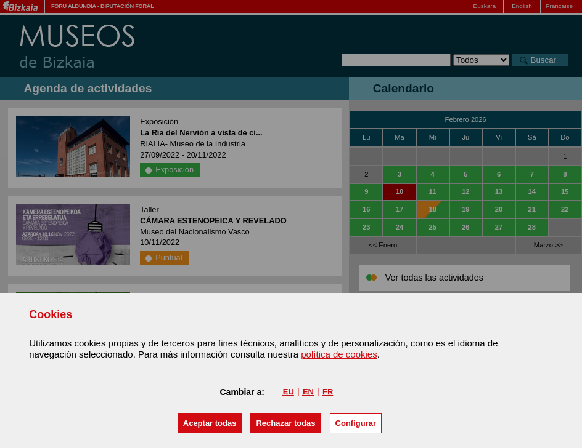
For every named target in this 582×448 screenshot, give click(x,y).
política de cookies (339, 354)
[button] (210, 423)
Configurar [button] (355, 423)
